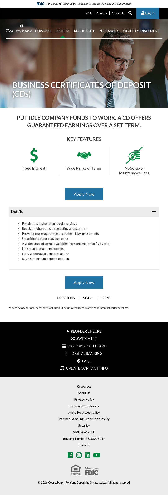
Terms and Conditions (84, 406)
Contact (101, 13)
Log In (147, 13)
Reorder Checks (86, 331)
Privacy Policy (84, 399)
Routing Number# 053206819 (84, 438)
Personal (43, 31)
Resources (84, 386)
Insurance (107, 31)
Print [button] (106, 298)
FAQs (86, 361)
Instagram (79, 455)
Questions (66, 298)
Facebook (70, 455)
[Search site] (130, 13)
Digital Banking (87, 353)
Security (84, 425)
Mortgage (83, 31)
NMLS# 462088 (84, 432)
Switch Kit (86, 338)
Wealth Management (141, 31)
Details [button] (17, 211)
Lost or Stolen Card (86, 346)
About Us (118, 13)
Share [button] (88, 298)
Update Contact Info (87, 368)
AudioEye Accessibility (84, 412)
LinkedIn (87, 455)
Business (62, 31)
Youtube (96, 455)
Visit (89, 13)
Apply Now (84, 193)
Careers (84, 445)
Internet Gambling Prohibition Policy (84, 419)
